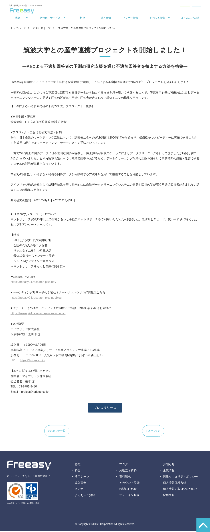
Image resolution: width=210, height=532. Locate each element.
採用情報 (169, 496)
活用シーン (82, 477)
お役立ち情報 (157, 18)
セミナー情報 (130, 18)
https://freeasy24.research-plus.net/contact (38, 314)
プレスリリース (105, 409)
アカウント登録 (129, 483)
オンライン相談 (129, 496)
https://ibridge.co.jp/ (32, 361)
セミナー (80, 490)
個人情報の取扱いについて (180, 490)
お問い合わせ (134, 6)
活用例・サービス (50, 18)
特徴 (17, 18)
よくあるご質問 (190, 18)
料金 (82, 18)
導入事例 (106, 18)
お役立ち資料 (128, 471)
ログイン (117, 6)
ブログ (123, 465)
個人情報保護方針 (174, 483)
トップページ (18, 29)
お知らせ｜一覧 (42, 29)
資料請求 (125, 477)
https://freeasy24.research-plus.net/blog (36, 298)
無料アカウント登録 (186, 6)
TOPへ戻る (153, 431)
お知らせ (169, 465)
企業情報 (169, 471)
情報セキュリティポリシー (180, 477)
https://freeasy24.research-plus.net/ (33, 283)
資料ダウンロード (158, 6)
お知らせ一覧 (57, 431)
